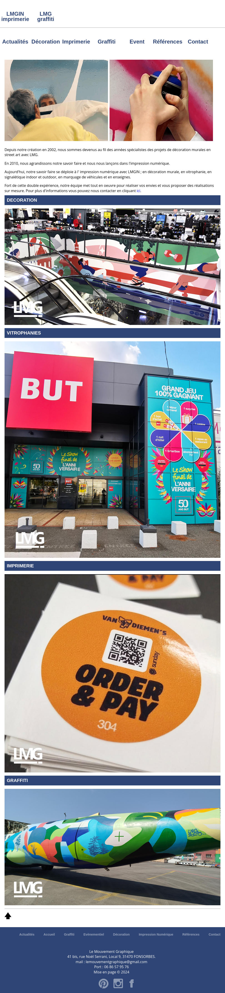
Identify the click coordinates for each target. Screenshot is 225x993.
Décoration (45, 41)
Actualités (15, 41)
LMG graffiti (45, 16)
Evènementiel (93, 934)
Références (167, 41)
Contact (198, 41)
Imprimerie (76, 41)
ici (138, 190)
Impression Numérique (156, 934)
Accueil (49, 934)
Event (137, 41)
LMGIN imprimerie (15, 16)
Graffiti (107, 41)
